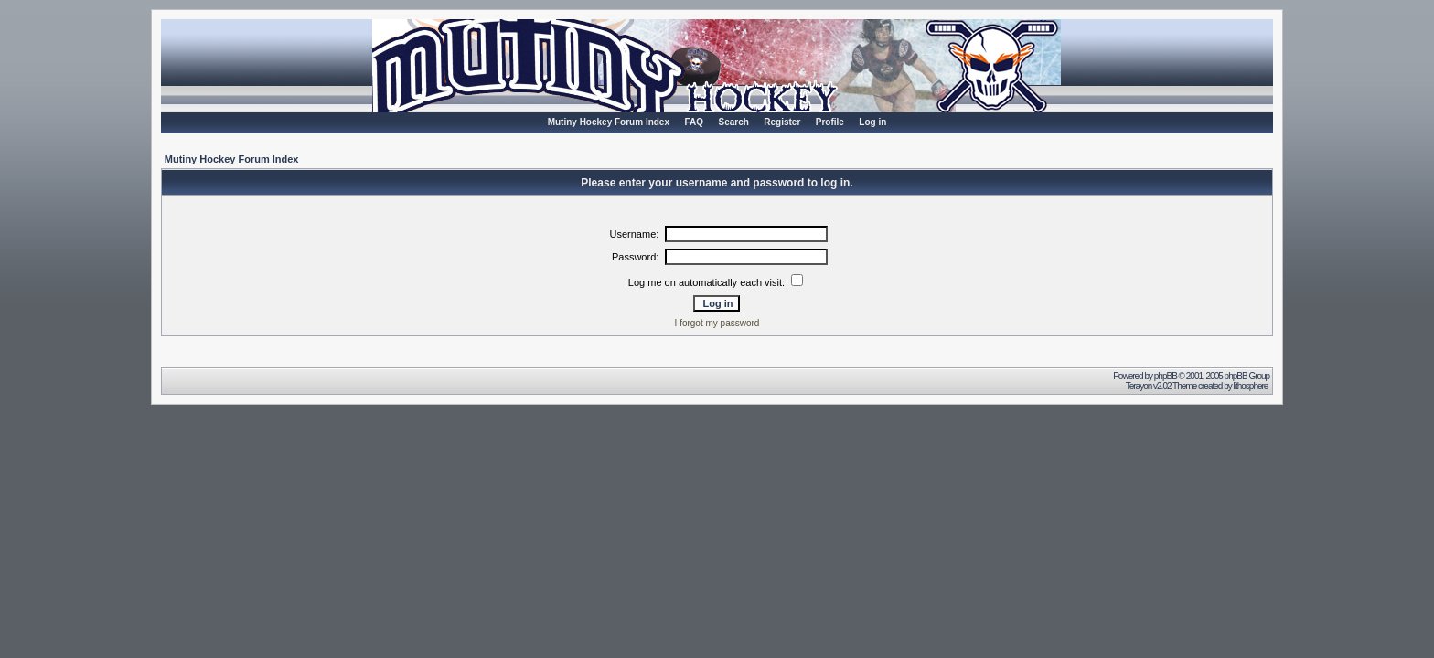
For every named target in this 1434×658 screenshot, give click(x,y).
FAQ (693, 122)
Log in (872, 122)
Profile (830, 122)
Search (733, 122)
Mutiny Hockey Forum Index (608, 122)
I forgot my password (717, 323)
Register (782, 122)
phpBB (1165, 376)
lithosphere (1251, 386)
